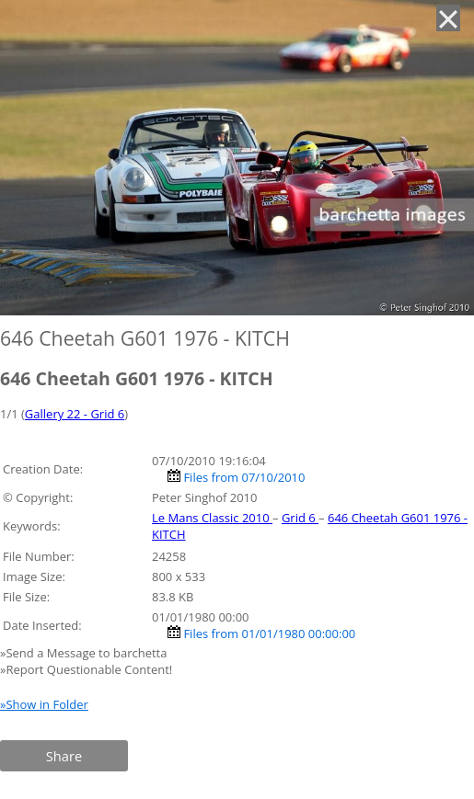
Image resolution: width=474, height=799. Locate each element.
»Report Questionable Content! (86, 669)
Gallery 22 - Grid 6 (74, 413)
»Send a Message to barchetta (85, 653)
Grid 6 (300, 517)
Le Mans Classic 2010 (212, 517)
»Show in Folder (44, 704)
